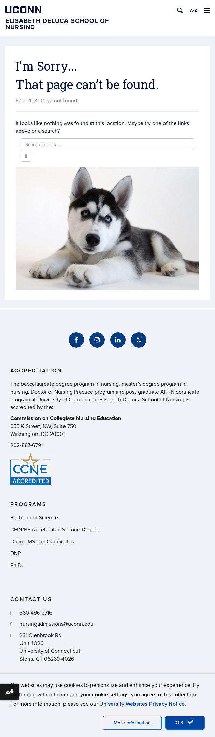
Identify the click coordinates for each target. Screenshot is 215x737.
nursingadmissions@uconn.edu (56, 624)
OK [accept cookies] (185, 722)
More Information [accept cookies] (132, 723)
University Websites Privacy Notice (142, 704)
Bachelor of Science (34, 517)
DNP (15, 553)
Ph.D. (16, 565)
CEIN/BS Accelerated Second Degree (54, 529)
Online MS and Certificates (42, 541)
